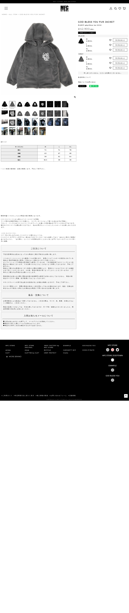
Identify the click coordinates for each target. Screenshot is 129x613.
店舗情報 (72, 395)
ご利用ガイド (7, 395)
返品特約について (84, 77)
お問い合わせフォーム (59, 395)
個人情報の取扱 (42, 395)
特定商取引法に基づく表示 (24, 395)
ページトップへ (126, 396)
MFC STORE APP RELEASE (64, 1)
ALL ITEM (13, 14)
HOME (4, 14)
